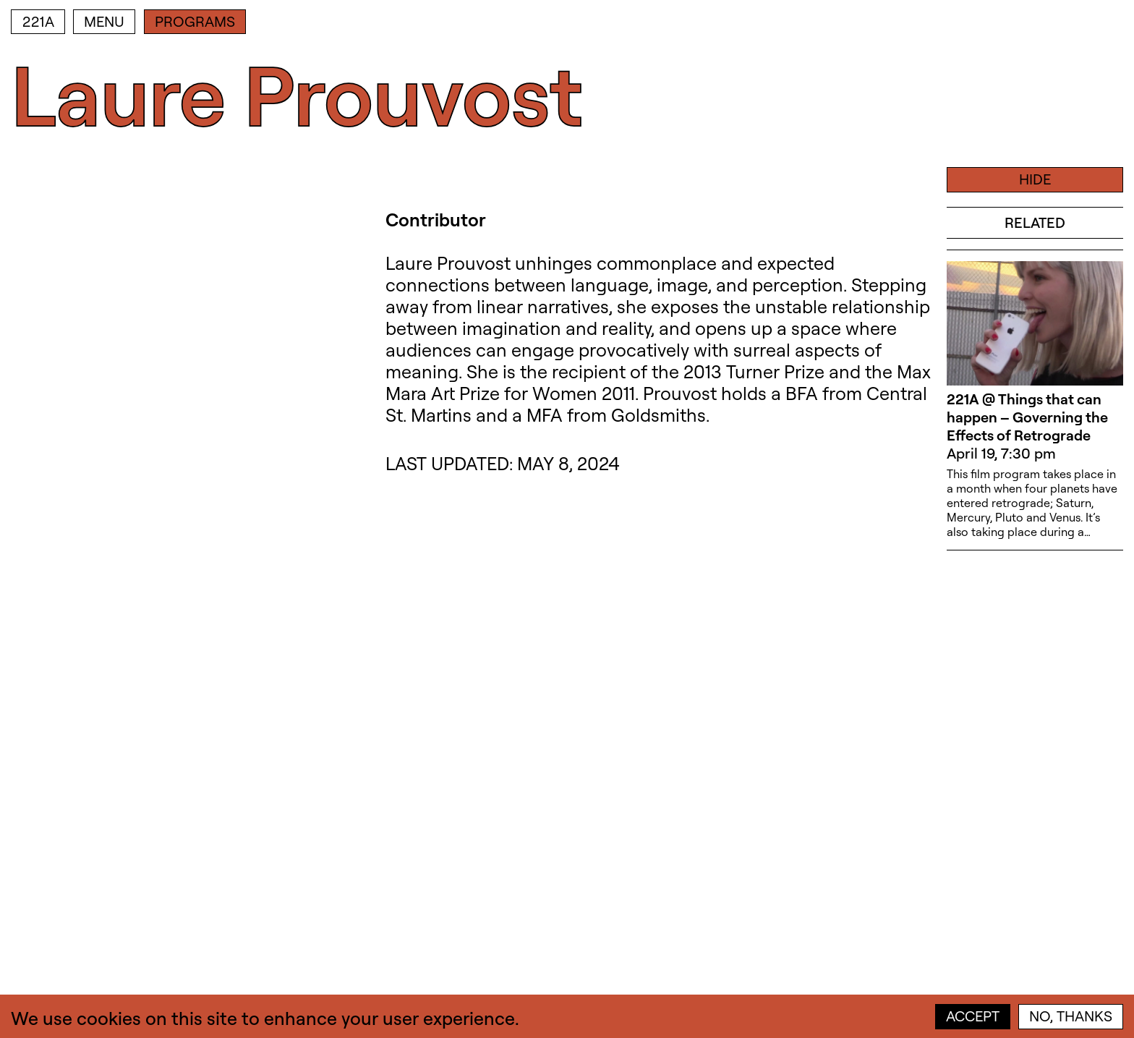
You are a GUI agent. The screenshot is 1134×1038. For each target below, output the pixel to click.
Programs (195, 21)
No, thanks (1070, 1016)
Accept (972, 1016)
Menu (104, 21)
